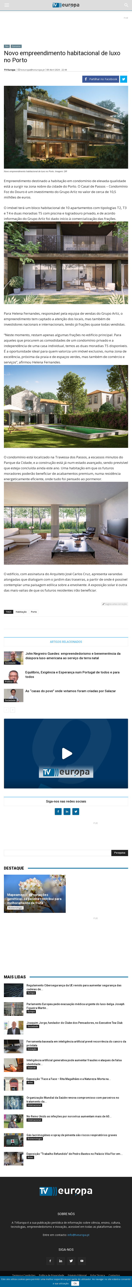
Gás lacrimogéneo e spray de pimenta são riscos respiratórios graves (72, 1135)
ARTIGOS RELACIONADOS (66, 641)
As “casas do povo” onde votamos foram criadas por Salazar (70, 691)
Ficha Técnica (97, 1275)
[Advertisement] (66, 29)
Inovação (32, 1049)
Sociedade (10, 663)
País (7, 46)
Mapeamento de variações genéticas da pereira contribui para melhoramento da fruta (34, 899)
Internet (32, 1067)
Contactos (114, 1275)
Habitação (21, 611)
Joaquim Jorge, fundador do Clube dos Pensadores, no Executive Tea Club (74, 1022)
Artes (30, 1082)
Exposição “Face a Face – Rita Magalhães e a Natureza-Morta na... (69, 1079)
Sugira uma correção (115, 603)
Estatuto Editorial (77, 1275)
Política (8, 681)
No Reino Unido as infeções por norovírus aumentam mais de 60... (69, 1116)
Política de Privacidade (51, 1275)
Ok (75, 1283)
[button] (126, 5)
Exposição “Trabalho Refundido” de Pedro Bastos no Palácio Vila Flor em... (75, 1153)
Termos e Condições (23, 1275)
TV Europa (9, 69)
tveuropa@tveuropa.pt (33, 69)
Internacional (34, 1105)
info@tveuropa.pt (78, 1235)
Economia (16, 46)
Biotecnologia (15, 907)
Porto (34, 611)
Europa (31, 992)
